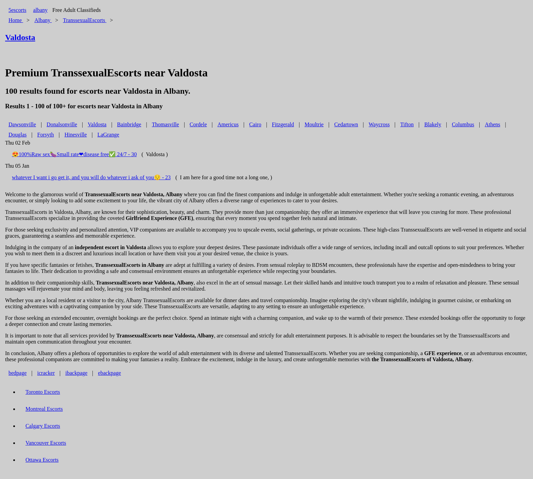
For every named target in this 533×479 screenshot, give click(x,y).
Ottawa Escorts (41, 460)
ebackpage (109, 373)
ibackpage (76, 373)
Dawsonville (22, 124)
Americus (228, 124)
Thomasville (165, 124)
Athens (492, 124)
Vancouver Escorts (45, 443)
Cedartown (346, 124)
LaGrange (108, 134)
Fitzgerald (283, 124)
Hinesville (76, 134)
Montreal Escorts (44, 409)
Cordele (198, 124)
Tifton (407, 124)
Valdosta (97, 124)
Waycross (379, 124)
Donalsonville (62, 124)
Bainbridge (129, 124)
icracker (46, 373)
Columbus (463, 124)
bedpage (17, 373)
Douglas (17, 134)
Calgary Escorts (42, 426)
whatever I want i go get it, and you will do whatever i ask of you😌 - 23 (91, 177)
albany (40, 10)
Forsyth (45, 134)
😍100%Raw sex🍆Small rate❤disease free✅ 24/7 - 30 (74, 154)
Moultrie (314, 124)
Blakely (432, 124)
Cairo (255, 124)
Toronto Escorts (42, 392)
